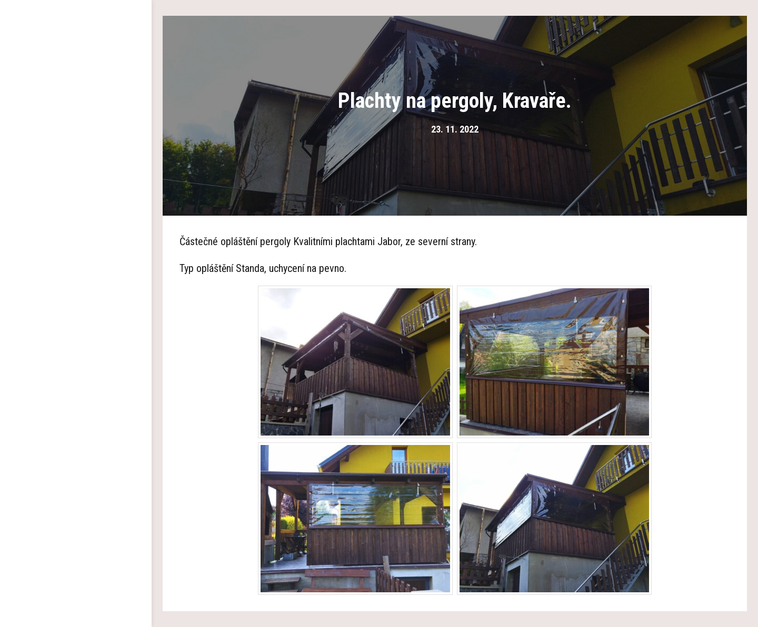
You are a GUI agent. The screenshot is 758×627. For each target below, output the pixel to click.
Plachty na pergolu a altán (76, 205)
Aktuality (75, 300)
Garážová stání (76, 173)
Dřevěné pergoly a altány (75, 142)
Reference (75, 268)
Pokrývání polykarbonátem (76, 236)
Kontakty (76, 331)
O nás (75, 110)
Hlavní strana (76, 79)
